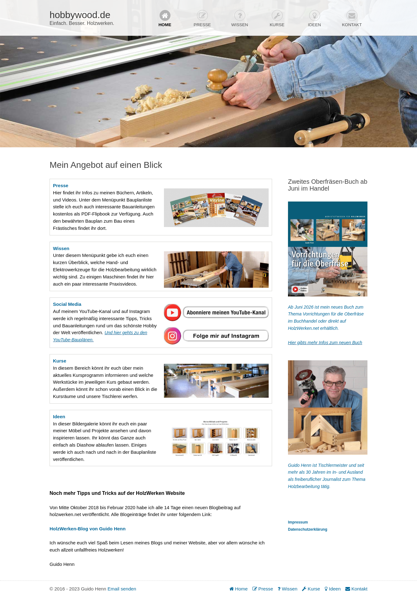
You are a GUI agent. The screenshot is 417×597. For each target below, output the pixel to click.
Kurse (277, 18)
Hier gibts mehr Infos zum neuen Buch (325, 342)
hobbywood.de (80, 15)
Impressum (298, 522)
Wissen (239, 18)
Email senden (122, 588)
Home (164, 18)
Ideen (314, 18)
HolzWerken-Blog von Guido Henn (88, 528)
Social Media (67, 304)
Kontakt (352, 18)
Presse (202, 18)
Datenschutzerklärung (307, 529)
